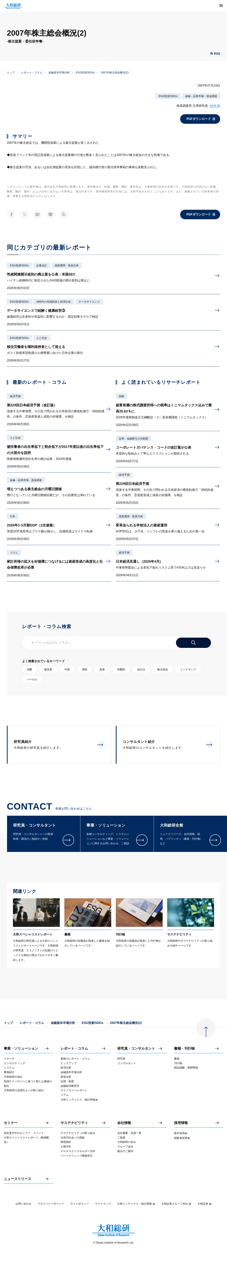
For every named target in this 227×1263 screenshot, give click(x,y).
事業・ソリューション (21, 1048)
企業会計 (41, 265)
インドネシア (188, 669)
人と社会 (41, 337)
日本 (12, 516)
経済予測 (15, 396)
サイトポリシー (79, 1203)
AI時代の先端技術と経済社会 (53, 301)
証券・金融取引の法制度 (133, 438)
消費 (29, 669)
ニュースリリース (17, 1179)
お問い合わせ (23, 1203)
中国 (67, 669)
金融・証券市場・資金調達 (201, 96)
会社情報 (124, 1123)
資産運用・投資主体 (67, 265)
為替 (102, 669)
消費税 (121, 669)
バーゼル (32, 679)
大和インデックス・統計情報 (136, 1203)
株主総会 (162, 669)
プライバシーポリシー (51, 1203)
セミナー (11, 1123)
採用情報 (181, 1123)
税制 (121, 396)
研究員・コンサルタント (136, 1048)
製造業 (48, 669)
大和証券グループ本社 (176, 1203)
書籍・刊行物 (184, 1048)
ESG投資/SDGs (85, 72)
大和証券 (204, 1203)
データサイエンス (89, 301)
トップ (11, 72)
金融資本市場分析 (59, 72)
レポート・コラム (31, 72)
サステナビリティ (74, 1123)
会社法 (141, 669)
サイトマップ (103, 1203)
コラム (14, 552)
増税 (84, 669)
